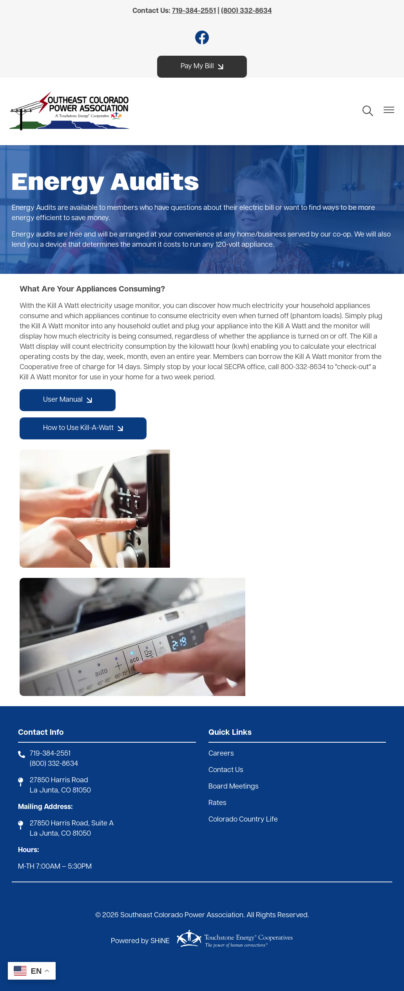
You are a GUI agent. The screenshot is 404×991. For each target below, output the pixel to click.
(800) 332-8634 (54, 764)
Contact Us (225, 770)
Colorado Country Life (243, 819)
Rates (217, 803)
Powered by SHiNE (140, 941)
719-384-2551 (50, 754)
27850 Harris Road (59, 780)
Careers (221, 754)
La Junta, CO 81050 (60, 790)
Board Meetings (233, 787)
